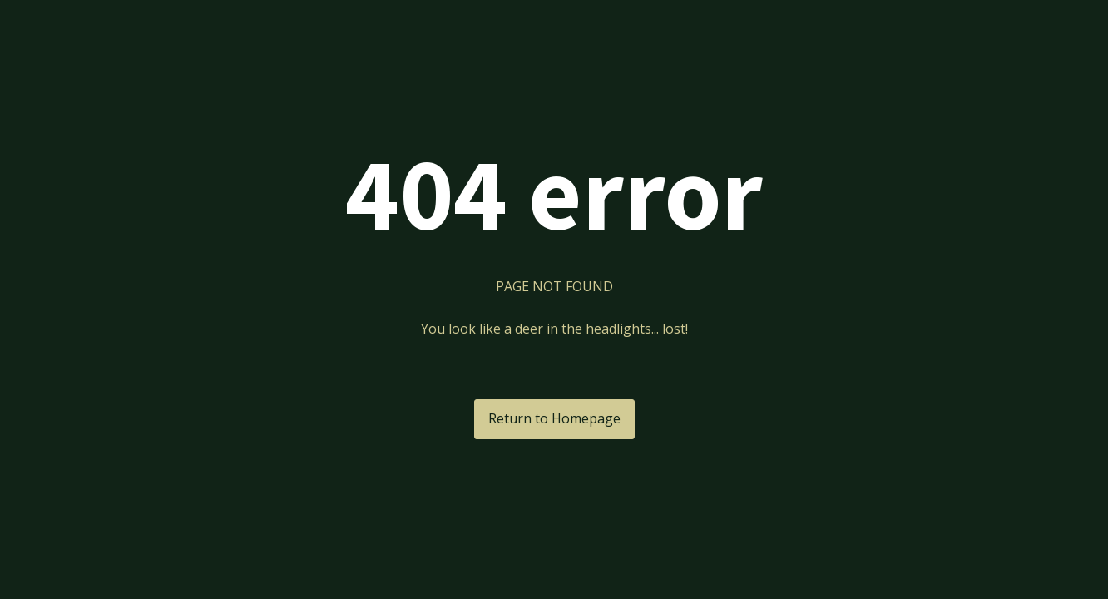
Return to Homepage (554, 418)
